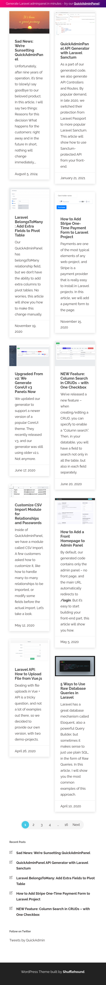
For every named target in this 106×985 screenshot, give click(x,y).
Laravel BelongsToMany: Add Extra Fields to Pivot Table (55, 881)
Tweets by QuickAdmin (27, 940)
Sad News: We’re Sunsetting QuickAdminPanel (53, 853)
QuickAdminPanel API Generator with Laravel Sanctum (52, 865)
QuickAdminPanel (86, 3)
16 (66, 825)
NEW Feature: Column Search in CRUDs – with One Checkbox (53, 912)
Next (76, 825)
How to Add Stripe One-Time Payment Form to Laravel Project (53, 896)
